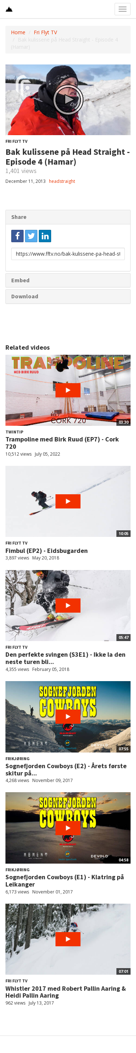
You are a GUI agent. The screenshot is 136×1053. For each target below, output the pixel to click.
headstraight (62, 181)
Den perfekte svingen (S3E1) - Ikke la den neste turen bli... (65, 658)
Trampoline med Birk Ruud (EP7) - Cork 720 (62, 443)
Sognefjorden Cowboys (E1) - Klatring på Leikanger (64, 880)
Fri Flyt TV (45, 32)
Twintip (14, 432)
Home (18, 32)
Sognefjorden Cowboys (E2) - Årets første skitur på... (66, 769)
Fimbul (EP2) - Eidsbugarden (46, 550)
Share (18, 216)
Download (24, 296)
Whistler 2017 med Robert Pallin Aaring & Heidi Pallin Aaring (65, 992)
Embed (20, 280)
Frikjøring (17, 758)
